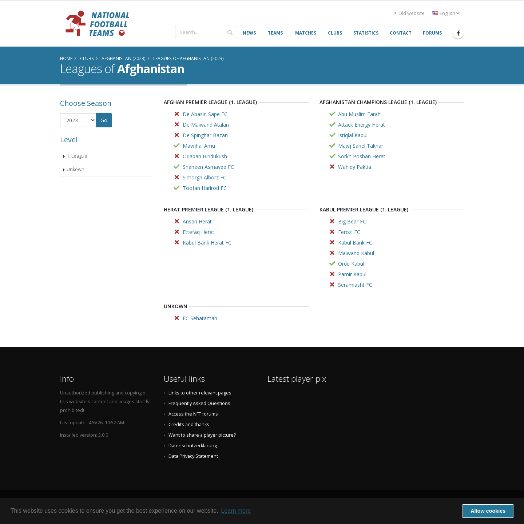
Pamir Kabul (352, 274)
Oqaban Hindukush (205, 156)
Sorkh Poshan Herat (361, 156)
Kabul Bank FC (355, 242)
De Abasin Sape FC (205, 114)
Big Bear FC (352, 221)
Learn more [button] (236, 511)
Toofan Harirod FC (205, 187)
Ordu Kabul (351, 263)
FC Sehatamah (200, 318)
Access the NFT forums (193, 414)
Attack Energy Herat (361, 124)
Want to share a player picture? (202, 435)
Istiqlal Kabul (353, 135)
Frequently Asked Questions (199, 403)
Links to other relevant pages (199, 393)
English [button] (445, 13)
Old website (409, 13)
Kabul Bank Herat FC (207, 242)
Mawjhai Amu (199, 145)
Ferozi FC (349, 232)
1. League (77, 156)
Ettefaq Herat (198, 232)
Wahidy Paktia (354, 166)
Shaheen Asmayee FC (208, 166)
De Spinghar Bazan (205, 135)
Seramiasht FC (355, 284)
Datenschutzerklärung (192, 445)
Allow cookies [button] (488, 511)
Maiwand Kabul (356, 253)
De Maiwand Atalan (206, 124)
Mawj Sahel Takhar (360, 145)
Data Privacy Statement (193, 456)
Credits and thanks (188, 424)
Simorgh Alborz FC (204, 177)
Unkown (75, 169)
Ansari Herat (197, 221)
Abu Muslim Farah (359, 114)
